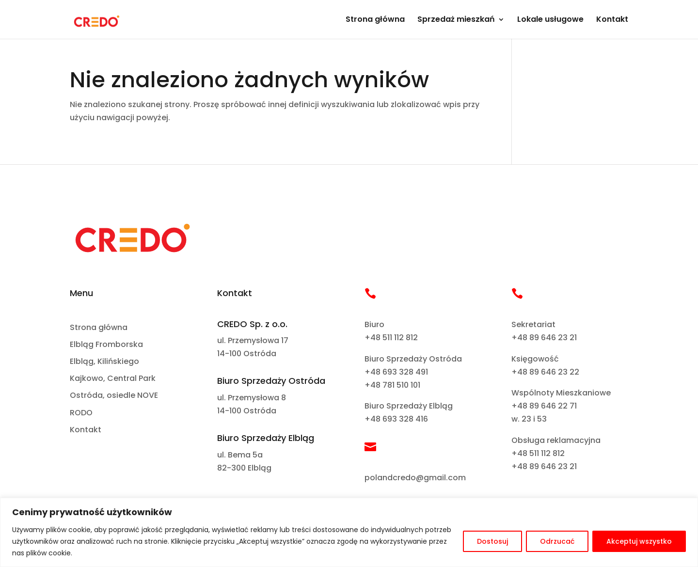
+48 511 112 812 (391, 337)
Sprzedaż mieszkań (456, 20)
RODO (81, 413)
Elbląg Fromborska (106, 345)
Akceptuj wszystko (639, 541)
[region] (349, 532)
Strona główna (375, 20)
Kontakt (612, 20)
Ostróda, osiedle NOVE (114, 396)
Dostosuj (492, 541)
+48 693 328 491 (396, 372)
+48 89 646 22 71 (544, 405)
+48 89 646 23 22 (545, 372)
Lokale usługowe (550, 20)
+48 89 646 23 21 (544, 337)
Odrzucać (557, 541)
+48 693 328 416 (396, 419)
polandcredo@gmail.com (415, 477)
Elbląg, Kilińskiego (104, 362)
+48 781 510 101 (392, 385)
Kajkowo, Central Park (113, 379)
